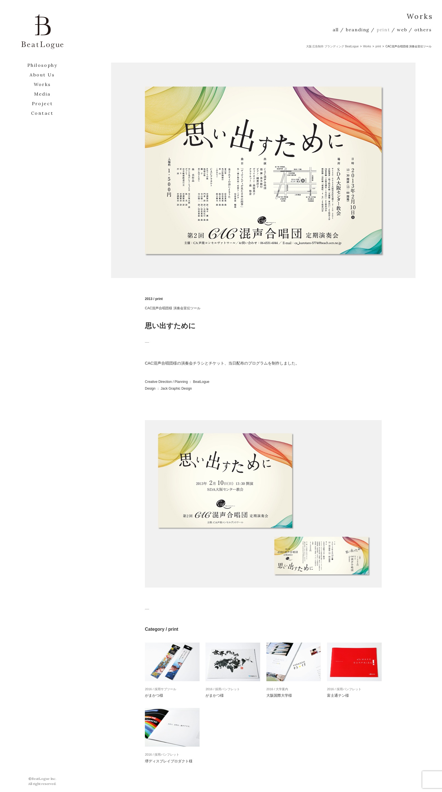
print (383, 29)
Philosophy (42, 65)
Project (42, 103)
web (402, 29)
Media (42, 94)
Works (42, 84)
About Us (42, 75)
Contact (42, 113)
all (336, 29)
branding (358, 29)
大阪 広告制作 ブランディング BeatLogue (332, 46)
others (423, 29)
